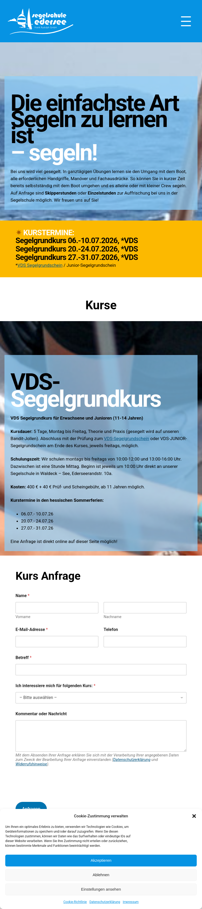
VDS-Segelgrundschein (126, 438)
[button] (194, 816)
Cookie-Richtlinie (75, 902)
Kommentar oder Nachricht (41, 713)
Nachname (113, 617)
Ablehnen (101, 875)
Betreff (24, 657)
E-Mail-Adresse (32, 629)
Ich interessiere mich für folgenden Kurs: (55, 685)
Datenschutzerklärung (104, 902)
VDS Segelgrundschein (39, 265)
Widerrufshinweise (31, 764)
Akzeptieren (100, 860)
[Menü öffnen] (186, 21)
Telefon (111, 629)
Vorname (23, 617)
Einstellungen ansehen (101, 889)
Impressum (131, 902)
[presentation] (55, 794)
